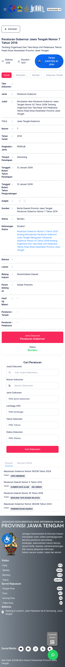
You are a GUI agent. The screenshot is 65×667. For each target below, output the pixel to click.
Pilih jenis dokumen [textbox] (19, 398)
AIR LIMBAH (37, 487)
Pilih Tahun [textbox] (15, 425)
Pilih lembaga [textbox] (16, 411)
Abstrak (36, 75)
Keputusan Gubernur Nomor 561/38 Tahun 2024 (27, 471)
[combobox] (32, 398)
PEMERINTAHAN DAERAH (22, 509)
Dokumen (20, 75)
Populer (9, 463)
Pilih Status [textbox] (15, 438)
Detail (6, 75)
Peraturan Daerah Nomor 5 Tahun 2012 (23, 482)
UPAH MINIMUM (18, 476)
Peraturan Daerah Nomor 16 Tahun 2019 (23, 493)
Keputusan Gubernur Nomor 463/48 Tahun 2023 (28, 504)
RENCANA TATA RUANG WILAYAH (25, 498)
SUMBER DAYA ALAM (20, 487)
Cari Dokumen (32, 449)
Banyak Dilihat (24, 463)
